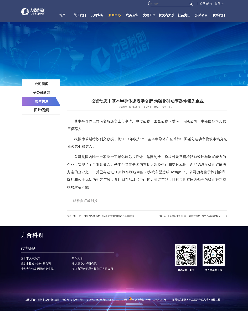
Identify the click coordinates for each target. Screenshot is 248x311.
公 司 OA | (221, 3)
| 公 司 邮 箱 (205, 3)
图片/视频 (41, 110)
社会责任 (184, 15)
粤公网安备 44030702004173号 (147, 299)
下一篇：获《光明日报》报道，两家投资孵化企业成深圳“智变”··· (191, 215)
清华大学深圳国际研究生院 (37, 268)
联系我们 (219, 15)
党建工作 (149, 15)
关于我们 (80, 15)
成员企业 (132, 15)
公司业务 (97, 15)
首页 (62, 15)
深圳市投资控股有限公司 (36, 263)
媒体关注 (41, 101)
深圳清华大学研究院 (84, 263)
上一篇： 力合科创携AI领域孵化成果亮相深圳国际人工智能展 (100, 215)
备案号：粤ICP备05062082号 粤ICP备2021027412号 (98, 299)
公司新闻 (41, 84)
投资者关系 (166, 15)
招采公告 (201, 15)
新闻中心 (114, 15)
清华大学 (77, 258)
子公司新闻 (41, 92)
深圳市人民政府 (30, 258)
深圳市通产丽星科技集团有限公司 (92, 268)
